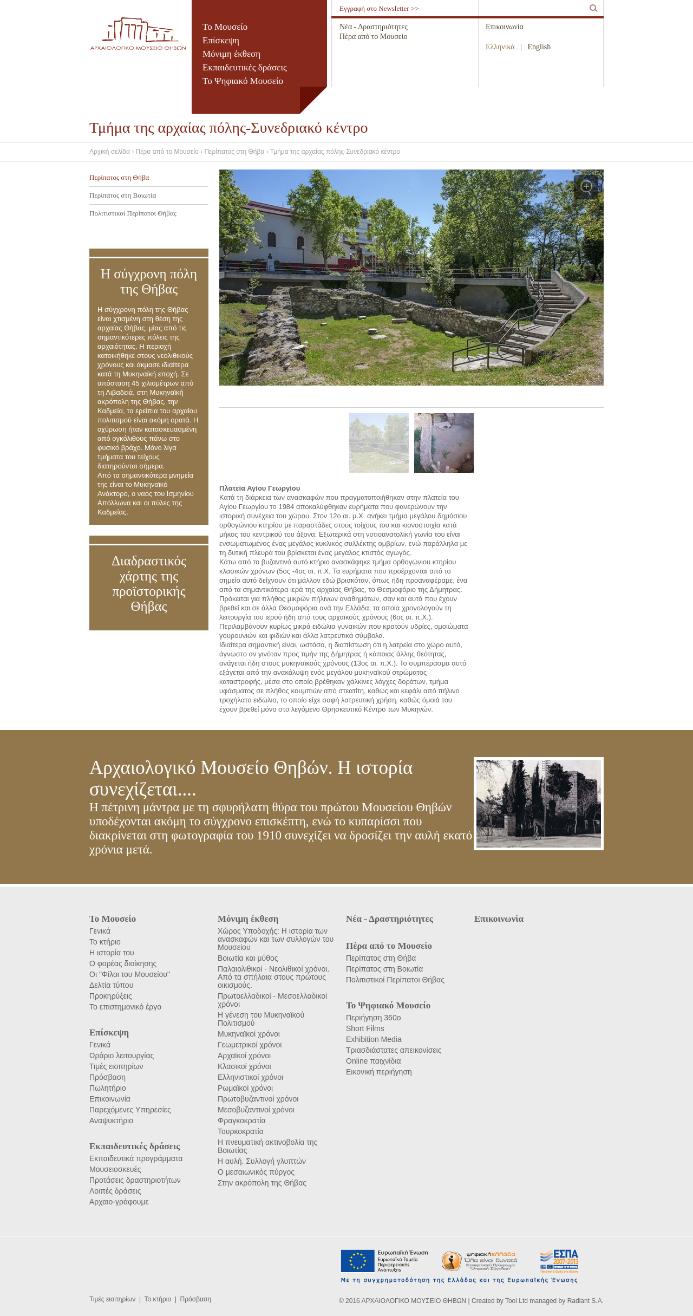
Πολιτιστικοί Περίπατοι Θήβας (132, 213)
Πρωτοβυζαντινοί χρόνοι (258, 1099)
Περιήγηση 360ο (373, 1017)
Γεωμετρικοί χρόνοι (250, 1044)
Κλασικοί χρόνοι (244, 1066)
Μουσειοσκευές (115, 1169)
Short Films (365, 1028)
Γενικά (99, 931)
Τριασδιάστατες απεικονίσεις (393, 1050)
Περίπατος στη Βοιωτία (122, 195)
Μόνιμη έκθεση (231, 54)
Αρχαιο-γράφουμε (119, 1201)
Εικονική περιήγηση (379, 1071)
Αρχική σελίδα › (112, 151)
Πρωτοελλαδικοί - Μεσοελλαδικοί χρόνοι (272, 1000)
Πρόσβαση (107, 1077)
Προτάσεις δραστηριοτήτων (135, 1180)
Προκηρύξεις (110, 996)
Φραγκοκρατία (242, 1120)
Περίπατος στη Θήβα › (237, 151)
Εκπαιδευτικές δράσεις (244, 67)
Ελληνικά (500, 47)
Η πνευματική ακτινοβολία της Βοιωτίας (267, 1146)
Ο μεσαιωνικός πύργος (256, 1172)
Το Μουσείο (224, 27)
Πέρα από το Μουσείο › (170, 151)
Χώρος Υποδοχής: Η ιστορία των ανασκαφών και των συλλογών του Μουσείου (276, 939)
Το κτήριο (105, 941)
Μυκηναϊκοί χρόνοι (249, 1034)
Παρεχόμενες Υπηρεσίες (130, 1109)
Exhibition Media (374, 1039)
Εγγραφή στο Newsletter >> (379, 8)
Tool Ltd (516, 1301)
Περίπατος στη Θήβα (119, 177)
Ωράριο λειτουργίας (121, 1055)
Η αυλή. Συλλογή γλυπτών (262, 1161)
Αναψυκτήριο (111, 1120)
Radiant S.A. (585, 1301)
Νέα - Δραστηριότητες (373, 27)
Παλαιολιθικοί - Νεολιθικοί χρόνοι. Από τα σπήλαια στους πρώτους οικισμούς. (273, 977)
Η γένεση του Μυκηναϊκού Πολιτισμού (261, 1019)
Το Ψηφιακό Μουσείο (242, 81)
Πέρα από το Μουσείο (373, 36)
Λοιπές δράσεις (115, 1191)
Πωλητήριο (107, 1088)
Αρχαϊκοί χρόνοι (244, 1055)
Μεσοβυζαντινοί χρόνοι (256, 1109)
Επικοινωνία (505, 27)
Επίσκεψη (220, 40)
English (539, 47)
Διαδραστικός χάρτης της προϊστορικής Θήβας (149, 583)
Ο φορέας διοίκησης (122, 963)
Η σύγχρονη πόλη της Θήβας (149, 281)
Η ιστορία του (111, 952)
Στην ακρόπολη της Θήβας (262, 1182)
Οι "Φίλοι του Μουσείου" (129, 974)
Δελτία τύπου (111, 985)
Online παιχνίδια (373, 1061)
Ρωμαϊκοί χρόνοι (245, 1088)
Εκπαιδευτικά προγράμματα (135, 1158)
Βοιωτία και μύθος (248, 958)
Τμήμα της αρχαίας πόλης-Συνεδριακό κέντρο (335, 151)
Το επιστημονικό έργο (125, 1006)
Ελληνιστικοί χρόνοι (250, 1077)
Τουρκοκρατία (241, 1131)
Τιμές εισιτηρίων (116, 1066)
